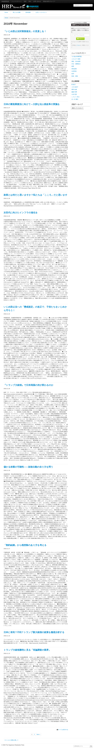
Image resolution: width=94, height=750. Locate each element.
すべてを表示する (62, 729)
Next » (38, 734)
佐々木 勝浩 (75, 99)
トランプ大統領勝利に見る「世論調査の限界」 (27, 650)
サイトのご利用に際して (11, 740)
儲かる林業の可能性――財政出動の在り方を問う (28, 467)
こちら (78, 45)
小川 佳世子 (75, 87)
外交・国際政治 (76, 64)
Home (6, 12)
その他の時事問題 (77, 56)
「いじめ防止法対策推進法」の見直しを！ (25, 31)
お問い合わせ (37, 1)
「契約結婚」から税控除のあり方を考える (25, 545)
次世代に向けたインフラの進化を (21, 212)
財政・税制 (75, 76)
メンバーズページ (16, 1)
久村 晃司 (74, 94)
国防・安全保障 (76, 61)
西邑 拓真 (74, 89)
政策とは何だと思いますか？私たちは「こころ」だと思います (35, 195)
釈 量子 (74, 84)
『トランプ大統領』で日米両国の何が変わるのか (28, 385)
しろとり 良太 (75, 97)
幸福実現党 (5, 1)
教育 (73, 66)
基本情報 (28, 12)
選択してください (77, 108)
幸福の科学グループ (49, 1)
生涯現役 (74, 71)
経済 (73, 73)
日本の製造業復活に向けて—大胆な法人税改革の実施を (32, 104)
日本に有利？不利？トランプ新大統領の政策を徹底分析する (34, 632)
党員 (25, 1)
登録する (80, 38)
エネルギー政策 (76, 59)
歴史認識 (74, 68)
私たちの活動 (16, 12)
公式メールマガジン (41, 12)
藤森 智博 (74, 92)
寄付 (30, 1)
